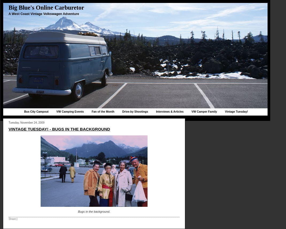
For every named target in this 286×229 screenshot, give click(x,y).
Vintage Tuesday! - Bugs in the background (59, 129)
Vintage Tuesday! (236, 111)
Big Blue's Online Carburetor (46, 7)
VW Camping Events (70, 111)
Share (12, 218)
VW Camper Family (204, 111)
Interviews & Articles (170, 111)
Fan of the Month (103, 111)
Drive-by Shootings (135, 111)
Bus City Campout (36, 111)
